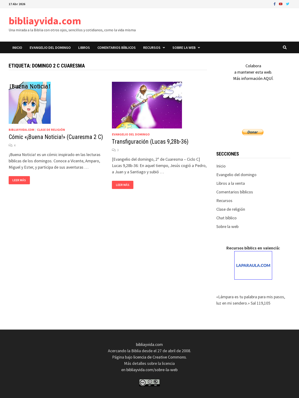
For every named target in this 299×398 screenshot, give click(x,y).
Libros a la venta (230, 183)
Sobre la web (184, 47)
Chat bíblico (226, 217)
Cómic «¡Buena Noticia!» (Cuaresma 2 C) (56, 137)
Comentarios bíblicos (116, 47)
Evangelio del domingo (50, 47)
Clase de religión (51, 130)
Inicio (17, 47)
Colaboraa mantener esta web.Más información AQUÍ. (253, 72)
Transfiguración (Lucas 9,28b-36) (150, 141)
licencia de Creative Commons (159, 357)
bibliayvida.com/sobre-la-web (152, 369)
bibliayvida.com (45, 20)
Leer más (20, 180)
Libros (84, 47)
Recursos (151, 47)
